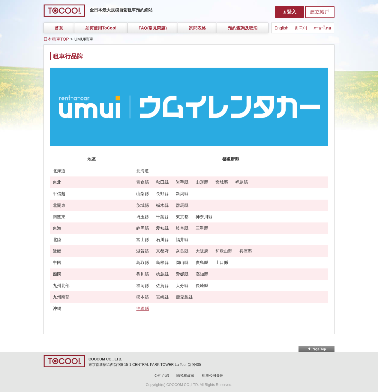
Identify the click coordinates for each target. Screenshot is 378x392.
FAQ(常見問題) (153, 28)
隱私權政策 (185, 375)
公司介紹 (161, 375)
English (281, 28)
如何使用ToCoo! (100, 28)
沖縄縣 (142, 308)
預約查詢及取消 (242, 28)
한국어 (301, 28)
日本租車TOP (56, 39)
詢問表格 (197, 28)
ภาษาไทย (322, 28)
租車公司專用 (213, 375)
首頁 (59, 28)
